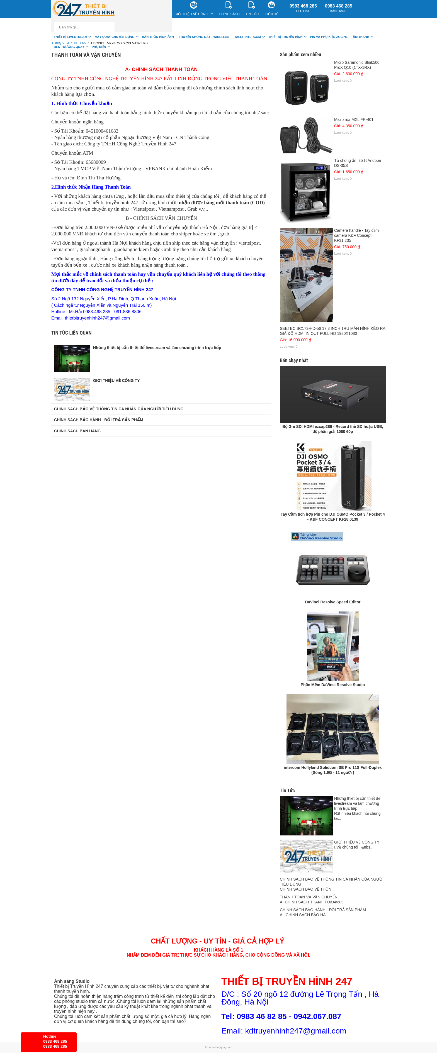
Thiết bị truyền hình (285, 36)
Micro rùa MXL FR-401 (333, 126)
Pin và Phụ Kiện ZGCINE (329, 36)
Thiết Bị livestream (70, 36)
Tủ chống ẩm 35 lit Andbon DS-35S (333, 169)
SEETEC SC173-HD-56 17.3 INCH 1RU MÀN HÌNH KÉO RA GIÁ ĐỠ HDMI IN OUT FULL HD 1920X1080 (333, 337)
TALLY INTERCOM (247, 36)
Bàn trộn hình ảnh (158, 36)
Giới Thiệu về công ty (193, 8)
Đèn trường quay (69, 46)
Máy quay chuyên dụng (114, 36)
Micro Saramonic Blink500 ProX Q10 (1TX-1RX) (333, 71)
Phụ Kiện (99, 46)
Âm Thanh (361, 36)
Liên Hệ (271, 8)
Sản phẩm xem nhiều (300, 54)
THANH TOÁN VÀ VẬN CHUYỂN (119, 42)
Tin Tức (287, 790)
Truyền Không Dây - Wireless (204, 36)
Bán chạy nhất (294, 360)
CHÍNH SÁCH (229, 8)
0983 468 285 (303, 8)
